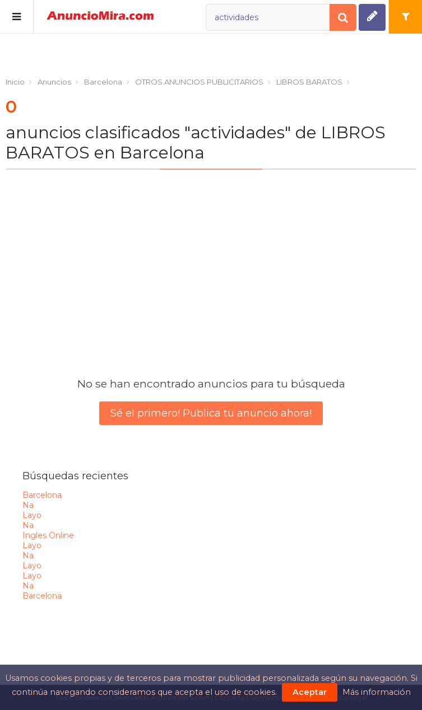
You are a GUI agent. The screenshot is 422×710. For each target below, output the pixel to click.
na (28, 505)
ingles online (48, 535)
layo (31, 515)
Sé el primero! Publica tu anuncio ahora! (211, 413)
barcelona (42, 495)
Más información (376, 692)
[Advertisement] (211, 262)
